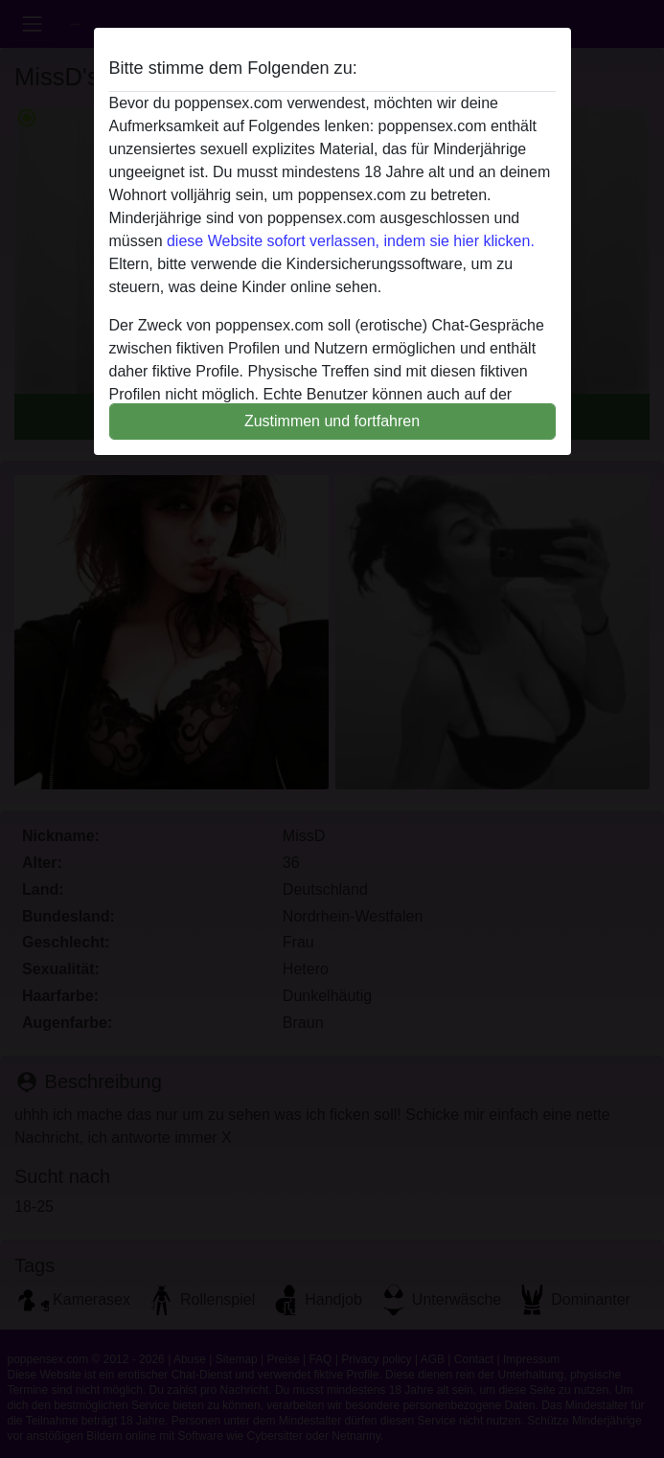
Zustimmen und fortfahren (332, 421)
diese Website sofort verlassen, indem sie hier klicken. (351, 241)
